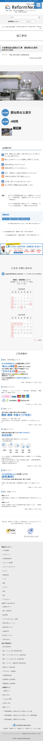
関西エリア (21, 728)
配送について (6, 707)
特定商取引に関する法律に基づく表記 (31, 733)
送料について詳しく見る (35, 487)
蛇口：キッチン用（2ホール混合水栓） (14, 659)
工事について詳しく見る (35, 424)
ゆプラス (6, 219)
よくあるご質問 (7, 699)
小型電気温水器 (24, 219)
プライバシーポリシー (16, 733)
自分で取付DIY (7, 646)
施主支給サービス (8, 627)
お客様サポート (7, 606)
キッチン (5, 571)
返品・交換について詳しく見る (33, 509)
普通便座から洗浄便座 (9, 683)
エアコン (5, 587)
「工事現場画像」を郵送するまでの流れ (14, 719)
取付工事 (14, 219)
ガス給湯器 (6, 550)
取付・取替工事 (7, 611)
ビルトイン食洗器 (8, 562)
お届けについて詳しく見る (34, 466)
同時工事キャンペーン (9, 623)
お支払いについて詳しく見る (33, 404)
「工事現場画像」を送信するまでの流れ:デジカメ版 (17, 711)
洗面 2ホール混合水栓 (9, 667)
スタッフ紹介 (37, 728)
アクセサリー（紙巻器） (10, 671)
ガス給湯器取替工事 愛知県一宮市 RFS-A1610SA (18, 231)
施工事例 (5, 615)
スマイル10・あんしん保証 (10, 619)
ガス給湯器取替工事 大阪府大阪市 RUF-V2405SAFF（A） (22, 235)
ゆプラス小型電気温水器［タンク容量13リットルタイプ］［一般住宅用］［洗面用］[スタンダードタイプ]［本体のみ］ (24, 197)
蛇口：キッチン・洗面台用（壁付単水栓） (15, 663)
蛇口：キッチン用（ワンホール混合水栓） (15, 655)
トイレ (4, 579)
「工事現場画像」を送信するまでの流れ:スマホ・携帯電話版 (20, 715)
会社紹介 (5, 728)
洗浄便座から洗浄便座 (9, 679)
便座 (4, 583)
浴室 (4, 591)
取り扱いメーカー (8, 635)
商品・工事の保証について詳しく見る (31, 382)
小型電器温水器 (24, 54)
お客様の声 (6, 631)
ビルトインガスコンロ (9, 566)
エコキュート (6, 554)
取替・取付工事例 (10, 26)
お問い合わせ (6, 639)
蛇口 (4, 595)
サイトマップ (6, 733)
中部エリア (28, 728)
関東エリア (13, 728)
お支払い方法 (6, 703)
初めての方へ (6, 695)
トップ (3, 26)
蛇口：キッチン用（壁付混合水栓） (13, 651)
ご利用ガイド (6, 691)
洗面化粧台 (6, 575)
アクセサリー (6, 599)
